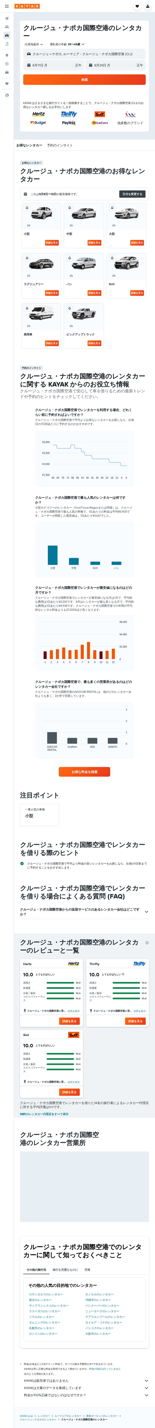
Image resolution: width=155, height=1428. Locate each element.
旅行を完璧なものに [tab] (65, 1270)
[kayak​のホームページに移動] (27, 6)
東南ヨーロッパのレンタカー (102, 1415)
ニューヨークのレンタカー (102, 1311)
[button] (6, 6)
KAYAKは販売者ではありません (86, 1380)
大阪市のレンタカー (98, 1333)
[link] (84, 772)
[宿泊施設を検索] (7, 27)
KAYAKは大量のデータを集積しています (86, 1388)
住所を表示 (74, 1011)
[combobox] (34, 44)
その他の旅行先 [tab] (36, 1270)
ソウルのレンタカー (41, 1317)
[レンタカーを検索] (7, 35)
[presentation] (147, 943)
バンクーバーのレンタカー (102, 1305)
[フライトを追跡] (7, 64)
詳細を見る (52, 242)
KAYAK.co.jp (26, 1415)
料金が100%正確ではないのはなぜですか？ (86, 1395)
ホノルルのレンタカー (99, 1294)
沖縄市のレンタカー (98, 1300)
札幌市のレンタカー (41, 1328)
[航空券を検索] (7, 18)
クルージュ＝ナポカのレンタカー (38, 1419)
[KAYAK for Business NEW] (7, 72)
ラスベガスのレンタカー (44, 1311)
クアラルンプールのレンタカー (105, 1317)
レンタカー (44, 1415)
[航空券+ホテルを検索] (7, 44)
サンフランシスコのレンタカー (49, 1305)
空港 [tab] (87, 1270)
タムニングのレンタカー (44, 1322)
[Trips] (7, 84)
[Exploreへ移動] (7, 55)
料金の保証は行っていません (105, 1368)
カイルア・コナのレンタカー (103, 1322)
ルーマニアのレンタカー (68, 1415)
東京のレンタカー (40, 1300)
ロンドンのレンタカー (43, 1333)
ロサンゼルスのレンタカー (46, 1294)
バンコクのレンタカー (99, 1328)
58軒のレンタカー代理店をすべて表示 (44, 1114)
